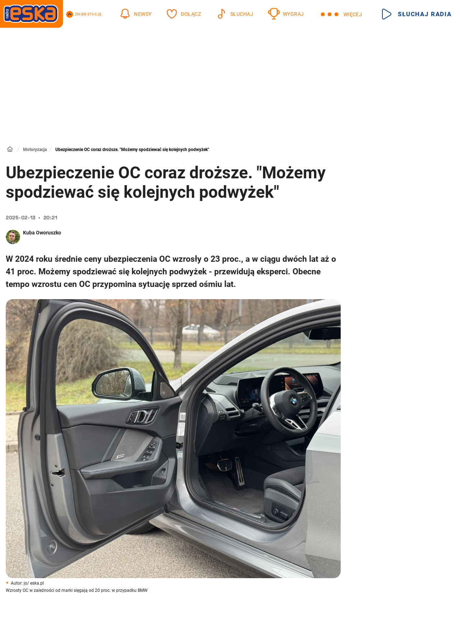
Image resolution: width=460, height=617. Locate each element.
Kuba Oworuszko (42, 233)
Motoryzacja (35, 149)
